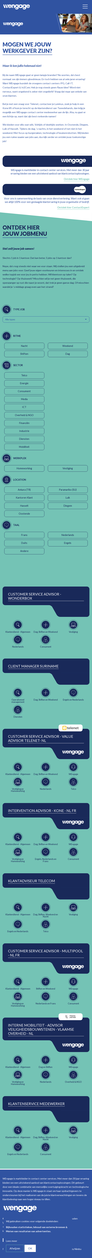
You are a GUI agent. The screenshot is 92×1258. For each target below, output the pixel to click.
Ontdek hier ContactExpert (73, 207)
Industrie (24, 430)
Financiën (24, 423)
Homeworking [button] (24, 468)
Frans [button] (24, 535)
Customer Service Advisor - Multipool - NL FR (45, 953)
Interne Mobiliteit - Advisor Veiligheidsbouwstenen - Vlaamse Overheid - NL (41, 1029)
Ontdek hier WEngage (76, 179)
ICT (24, 407)
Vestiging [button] (68, 468)
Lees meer (11, 1240)
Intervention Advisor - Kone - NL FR (42, 811)
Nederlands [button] (68, 535)
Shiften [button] (24, 353)
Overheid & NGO (24, 415)
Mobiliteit (24, 446)
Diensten (24, 438)
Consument (24, 391)
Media (24, 399)
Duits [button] (24, 542)
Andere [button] (24, 551)
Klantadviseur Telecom (31, 881)
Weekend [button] (67, 345)
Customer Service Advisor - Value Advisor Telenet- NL (40, 738)
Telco (24, 375)
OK (30, 1248)
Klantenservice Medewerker (36, 1104)
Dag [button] (67, 353)
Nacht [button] (24, 345)
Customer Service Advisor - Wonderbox (34, 596)
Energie (24, 383)
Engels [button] (67, 542)
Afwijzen (15, 1248)
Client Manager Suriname (33, 666)
